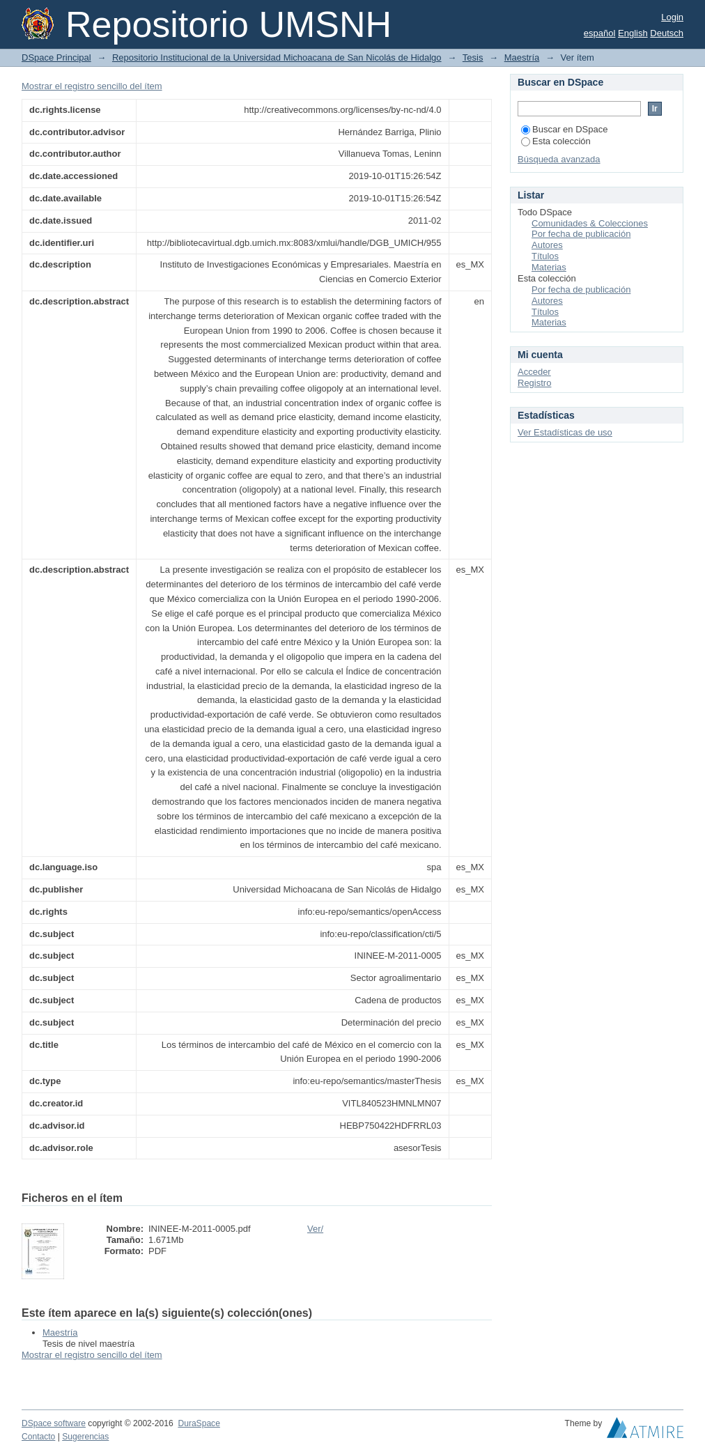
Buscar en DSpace (564, 129)
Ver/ (315, 1228)
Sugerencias (85, 1437)
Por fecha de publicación (581, 234)
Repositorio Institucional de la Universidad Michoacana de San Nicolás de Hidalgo (277, 57)
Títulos (545, 256)
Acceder (534, 371)
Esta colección (556, 141)
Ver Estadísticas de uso (565, 432)
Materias (549, 267)
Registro (534, 383)
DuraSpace (198, 1423)
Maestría (522, 57)
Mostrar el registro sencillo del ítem (92, 86)
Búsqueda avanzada (559, 159)
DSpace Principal (56, 57)
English (633, 33)
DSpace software (54, 1423)
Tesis (473, 57)
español (600, 33)
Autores (547, 245)
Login (672, 17)
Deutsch (666, 33)
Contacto (38, 1437)
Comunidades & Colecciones (590, 223)
